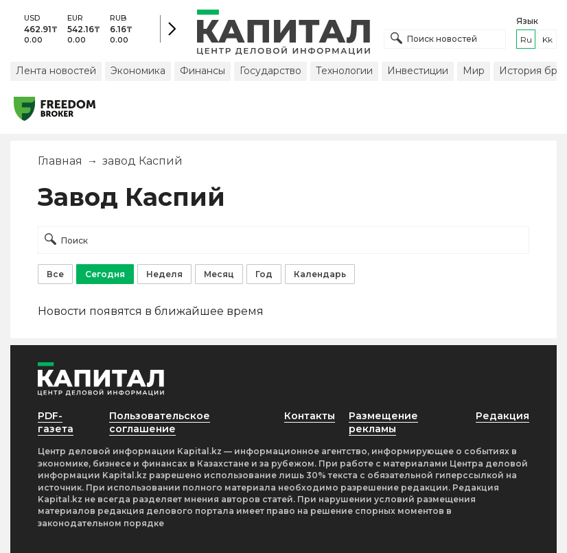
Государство (270, 70)
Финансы (202, 70)
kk (547, 39)
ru (526, 39)
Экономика (138, 70)
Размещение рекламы (383, 422)
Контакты (309, 416)
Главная (60, 160)
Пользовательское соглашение (159, 422)
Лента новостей (56, 70)
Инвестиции (417, 70)
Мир (474, 70)
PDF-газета (55, 422)
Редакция (502, 416)
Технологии (344, 70)
